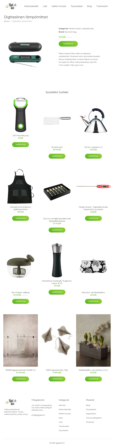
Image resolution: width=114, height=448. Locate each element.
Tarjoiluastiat (77, 6)
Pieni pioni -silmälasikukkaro (93, 293)
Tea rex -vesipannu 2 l (93, 148)
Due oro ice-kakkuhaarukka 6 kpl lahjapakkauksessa (57, 221)
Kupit (61, 419)
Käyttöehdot (91, 415)
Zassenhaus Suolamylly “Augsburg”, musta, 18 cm (57, 283)
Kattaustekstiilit (31, 6)
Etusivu (7, 22)
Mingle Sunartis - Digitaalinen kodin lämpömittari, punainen (93, 209)
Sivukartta (90, 423)
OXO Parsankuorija (21, 137)
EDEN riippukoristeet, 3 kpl (57, 371)
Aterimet (62, 406)
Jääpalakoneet (88, 30)
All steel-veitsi (57, 148)
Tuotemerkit (102, 6)
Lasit (45, 6)
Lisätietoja (68, 45)
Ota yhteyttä (91, 410)
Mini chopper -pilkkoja (20, 293)
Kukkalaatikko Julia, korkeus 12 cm (93, 371)
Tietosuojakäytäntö (94, 419)
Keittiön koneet (59, 6)
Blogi (89, 6)
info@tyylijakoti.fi (38, 416)
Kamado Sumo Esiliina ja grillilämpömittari (20, 209)
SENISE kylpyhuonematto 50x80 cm (20, 371)
